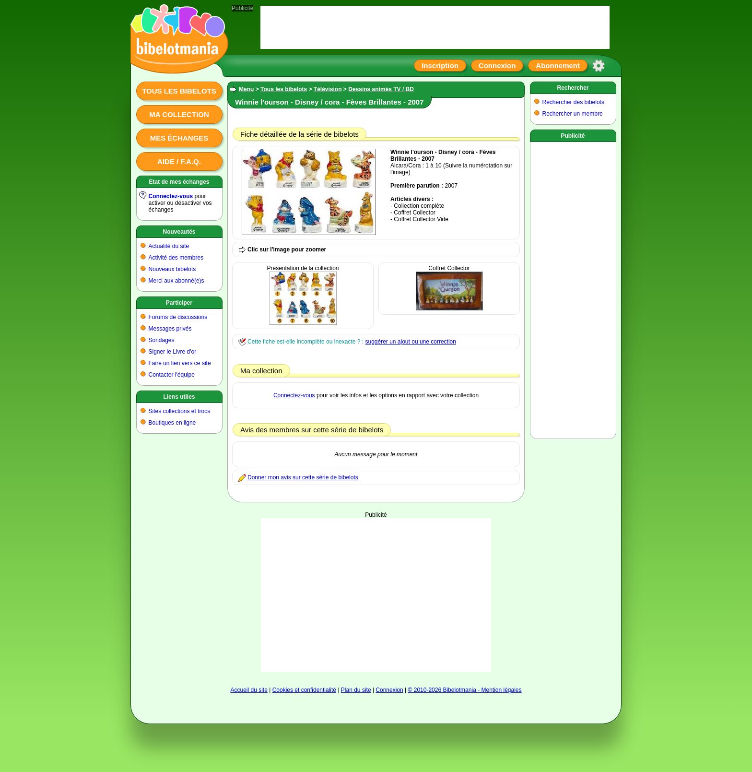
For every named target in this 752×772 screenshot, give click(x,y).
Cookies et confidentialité (304, 690)
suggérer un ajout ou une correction (410, 341)
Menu (246, 89)
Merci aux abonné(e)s (176, 280)
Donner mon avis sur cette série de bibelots (302, 477)
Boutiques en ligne (172, 422)
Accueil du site (248, 690)
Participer (179, 302)
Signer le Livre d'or (173, 351)
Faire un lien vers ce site (180, 363)
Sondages (162, 340)
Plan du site (356, 690)
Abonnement (558, 65)
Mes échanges (179, 138)
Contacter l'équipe (172, 374)
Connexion (497, 65)
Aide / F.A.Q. (179, 161)
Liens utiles (179, 396)
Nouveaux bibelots (172, 269)
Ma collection (179, 114)
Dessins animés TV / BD (381, 89)
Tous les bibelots (179, 91)
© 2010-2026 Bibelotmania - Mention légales (465, 690)
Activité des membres (176, 257)
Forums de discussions (178, 317)
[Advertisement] (376, 595)
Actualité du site (169, 246)
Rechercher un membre (572, 113)
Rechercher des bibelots (573, 102)
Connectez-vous (171, 196)
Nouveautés (179, 231)
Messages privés (170, 328)
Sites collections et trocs (180, 411)
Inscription (440, 65)
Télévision (328, 89)
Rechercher (572, 87)
